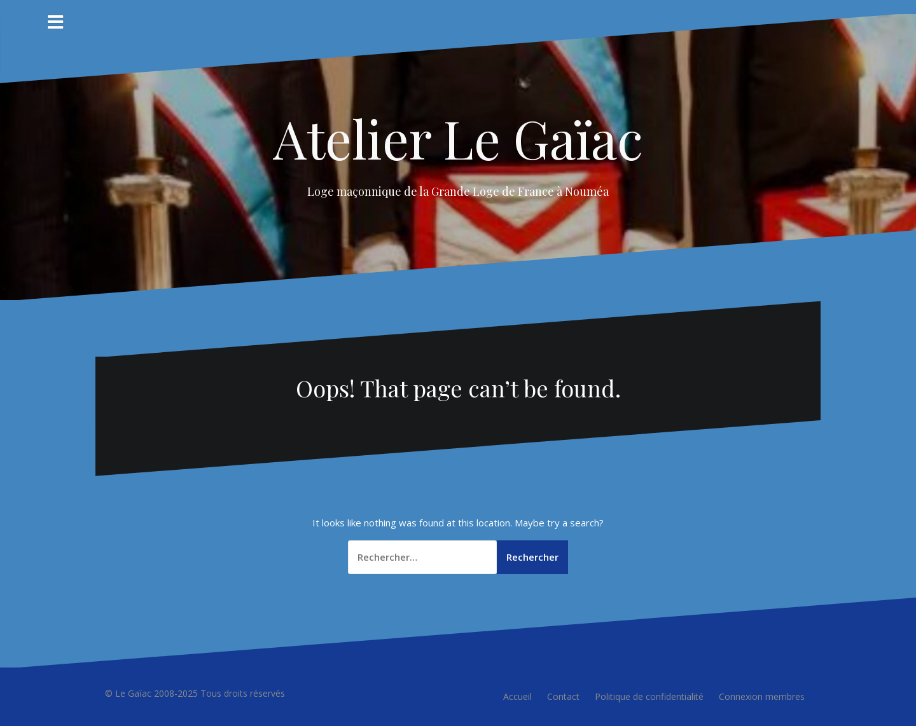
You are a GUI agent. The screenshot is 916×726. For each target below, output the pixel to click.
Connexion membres (762, 696)
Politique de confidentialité (649, 696)
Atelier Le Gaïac (458, 138)
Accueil (517, 696)
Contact (563, 696)
